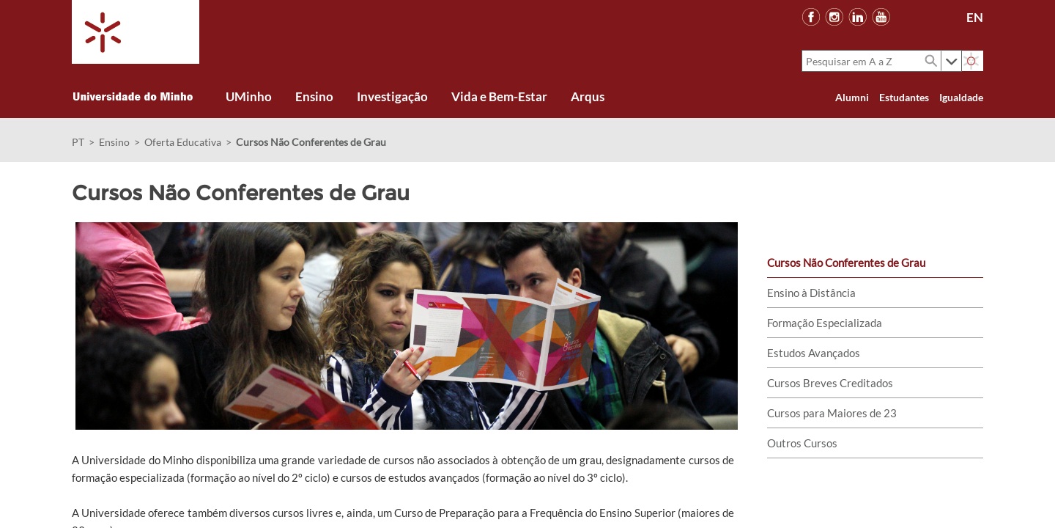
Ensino (114, 142)
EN (974, 17)
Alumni (852, 97)
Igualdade (961, 97)
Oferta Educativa (182, 142)
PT (78, 142)
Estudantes (904, 97)
